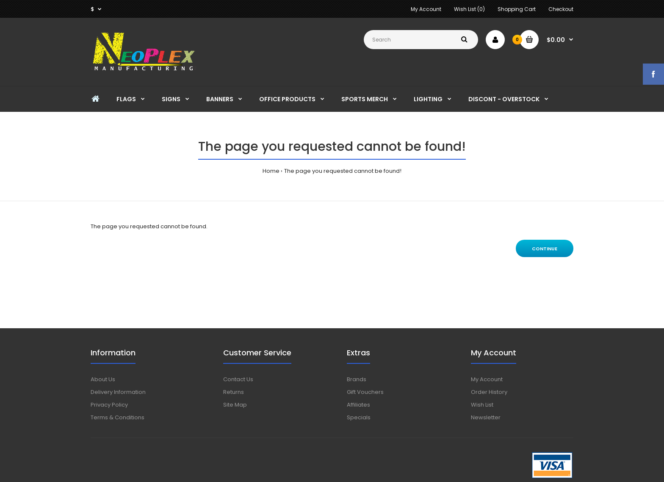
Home (271, 171)
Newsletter (486, 417)
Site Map (235, 405)
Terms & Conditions (117, 417)
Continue (544, 248)
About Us (103, 379)
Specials (359, 417)
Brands (356, 379)
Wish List (482, 405)
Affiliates (358, 405)
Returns (233, 392)
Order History (489, 392)
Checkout (560, 9)
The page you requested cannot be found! (342, 171)
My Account (426, 9)
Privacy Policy (109, 405)
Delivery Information (118, 392)
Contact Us (238, 379)
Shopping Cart (517, 9)
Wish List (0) (469, 9)
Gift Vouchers (365, 392)
